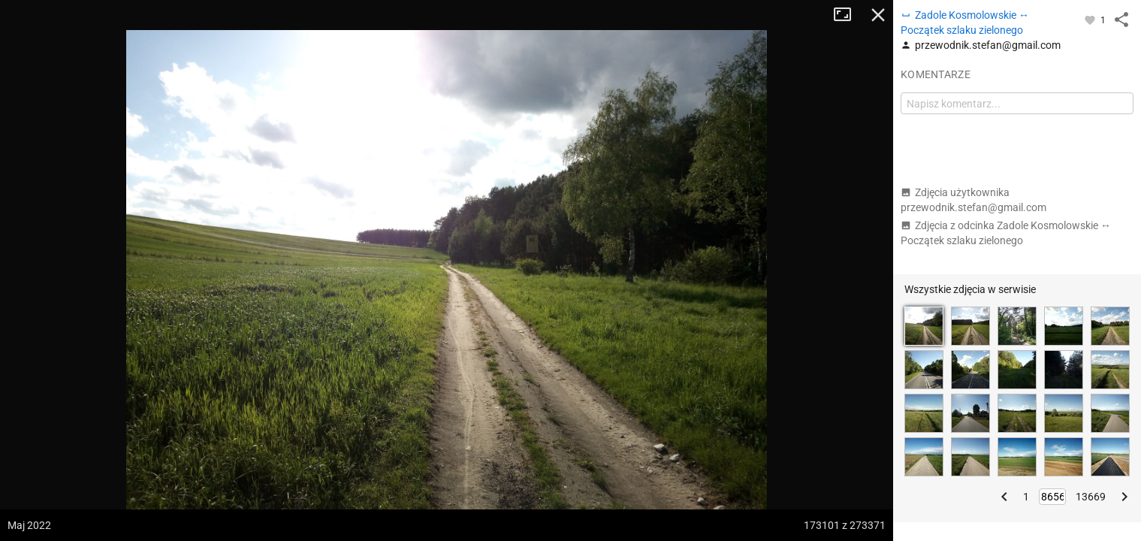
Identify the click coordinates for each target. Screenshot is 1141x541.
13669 (1091, 497)
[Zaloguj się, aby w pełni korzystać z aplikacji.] (1091, 20)
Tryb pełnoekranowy (848, 15)
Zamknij (878, 15)
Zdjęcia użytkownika (973, 199)
